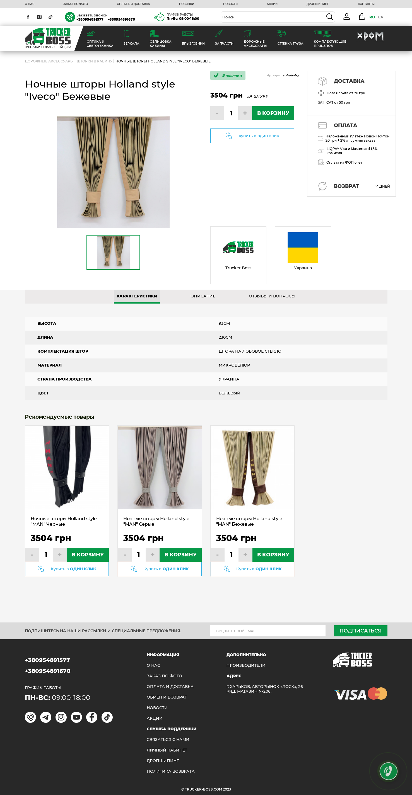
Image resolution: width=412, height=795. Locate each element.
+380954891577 (89, 19)
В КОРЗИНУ (273, 113)
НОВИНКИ (186, 4)
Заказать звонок (91, 15)
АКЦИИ (272, 4)
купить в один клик (259, 135)
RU (372, 17)
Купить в (73, 568)
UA (380, 17)
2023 (227, 789)
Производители (246, 665)
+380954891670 (121, 19)
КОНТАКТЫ (366, 4)
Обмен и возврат (167, 697)
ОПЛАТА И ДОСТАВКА (133, 4)
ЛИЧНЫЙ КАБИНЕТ (167, 750)
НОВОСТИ (230, 4)
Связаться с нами (168, 739)
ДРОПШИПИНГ (318, 4)
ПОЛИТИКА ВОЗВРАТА (171, 771)
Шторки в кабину (94, 61)
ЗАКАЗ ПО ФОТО (75, 4)
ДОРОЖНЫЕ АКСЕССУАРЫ (49, 61)
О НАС (29, 4)
